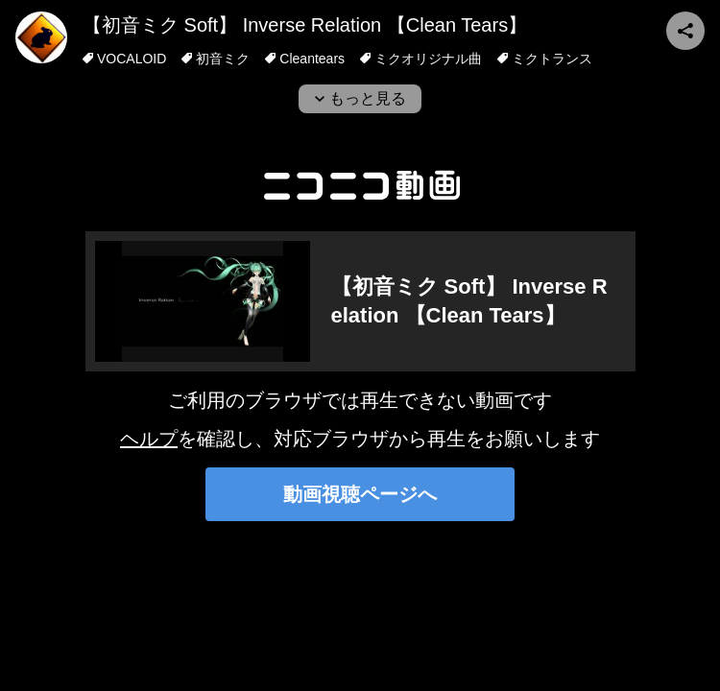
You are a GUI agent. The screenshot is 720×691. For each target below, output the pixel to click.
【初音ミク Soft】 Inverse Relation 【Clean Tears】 (305, 25)
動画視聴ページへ (360, 494)
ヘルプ (149, 438)
